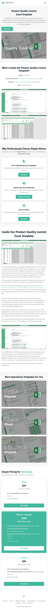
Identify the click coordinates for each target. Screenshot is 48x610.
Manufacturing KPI (7, 287)
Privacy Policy (41, 601)
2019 (30, 78)
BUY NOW (24, 505)
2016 (27, 78)
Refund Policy (31, 601)
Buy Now (7, 29)
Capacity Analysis (18, 287)
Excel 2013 (22, 78)
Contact (5, 601)
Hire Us (11, 601)
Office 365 (36, 78)
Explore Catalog (24, 197)
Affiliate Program (21, 601)
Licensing (18, 603)
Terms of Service (28, 603)
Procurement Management (34, 287)
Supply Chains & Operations (23, 82)
